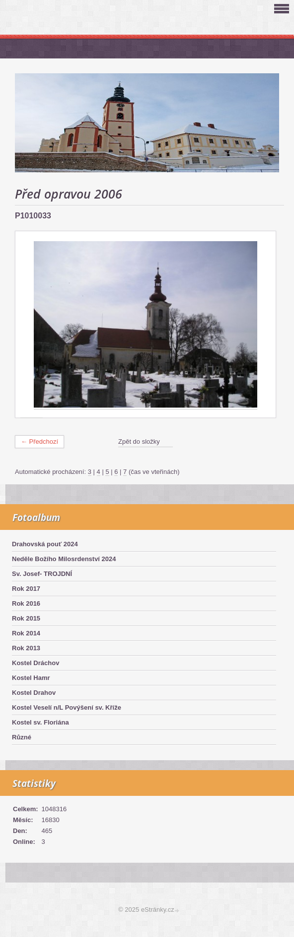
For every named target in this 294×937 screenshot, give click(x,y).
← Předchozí (39, 441)
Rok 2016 (26, 603)
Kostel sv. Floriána (40, 722)
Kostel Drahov (34, 692)
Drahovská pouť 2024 (45, 544)
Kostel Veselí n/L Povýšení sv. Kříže (66, 707)
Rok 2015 (26, 618)
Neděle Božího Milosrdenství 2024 (64, 559)
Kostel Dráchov (35, 663)
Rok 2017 (26, 588)
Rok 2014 (26, 633)
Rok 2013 (26, 648)
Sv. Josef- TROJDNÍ (42, 573)
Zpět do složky (139, 441)
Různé (21, 737)
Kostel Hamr (31, 677)
